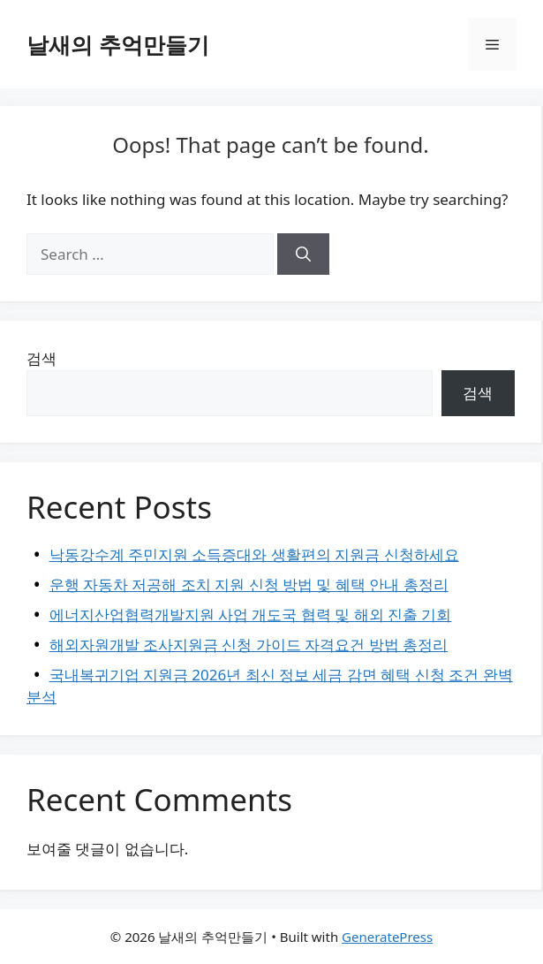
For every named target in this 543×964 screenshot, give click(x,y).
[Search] (303, 254)
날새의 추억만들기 (117, 44)
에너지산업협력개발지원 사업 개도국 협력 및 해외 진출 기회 (250, 614)
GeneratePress (387, 936)
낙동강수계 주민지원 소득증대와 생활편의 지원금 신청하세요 (254, 554)
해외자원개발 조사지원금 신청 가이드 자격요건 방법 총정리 (249, 644)
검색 (41, 358)
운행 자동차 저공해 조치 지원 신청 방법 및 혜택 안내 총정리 (249, 584)
